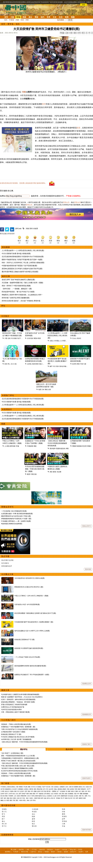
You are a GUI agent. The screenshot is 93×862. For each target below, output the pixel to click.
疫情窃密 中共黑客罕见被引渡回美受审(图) (28, 648)
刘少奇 (70, 798)
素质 (28, 474)
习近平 (23, 338)
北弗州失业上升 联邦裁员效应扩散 (12, 707)
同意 (83, 5)
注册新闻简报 (7, 835)
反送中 (22, 791)
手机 (14, 800)
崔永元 (7, 791)
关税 (68, 789)
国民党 (31, 789)
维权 (35, 446)
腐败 (35, 791)
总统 (9, 338)
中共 (54, 366)
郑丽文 (89, 446)
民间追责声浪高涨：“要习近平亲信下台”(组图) (18, 292)
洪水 (90, 787)
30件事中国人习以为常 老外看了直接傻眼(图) (16, 739)
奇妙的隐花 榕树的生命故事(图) (11, 523)
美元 (89, 791)
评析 (27, 20)
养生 (34, 800)
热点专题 (5, 556)
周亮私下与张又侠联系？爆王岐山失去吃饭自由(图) (18, 761)
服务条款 (42, 849)
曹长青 (34, 826)
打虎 (41, 791)
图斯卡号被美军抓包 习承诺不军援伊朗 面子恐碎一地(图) (22, 259)
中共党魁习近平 (16, 338)
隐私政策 (50, 849)
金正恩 (51, 789)
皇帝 (77, 798)
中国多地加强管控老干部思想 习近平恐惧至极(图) (19, 265)
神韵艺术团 (24, 852)
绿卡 (20, 798)
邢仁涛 (4, 824)
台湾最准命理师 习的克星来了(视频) (13, 732)
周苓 (3, 816)
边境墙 (72, 789)
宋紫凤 (4, 809)
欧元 (14, 793)
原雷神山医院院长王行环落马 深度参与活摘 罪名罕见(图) (22, 269)
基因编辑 (85, 793)
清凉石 (79, 338)
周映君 (74, 446)
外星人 (24, 800)
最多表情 (69, 749)
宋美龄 (58, 798)
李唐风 (64, 816)
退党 (35, 789)
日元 (17, 793)
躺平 (51, 366)
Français (64, 849)
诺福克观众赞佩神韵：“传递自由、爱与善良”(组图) (18, 702)
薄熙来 (35, 338)
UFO (44, 789)
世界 (48, 17)
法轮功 (19, 796)
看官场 (10, 24)
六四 (52, 787)
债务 (83, 791)
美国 (24, 17)
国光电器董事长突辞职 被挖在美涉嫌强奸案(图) (30, 666)
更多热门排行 (86, 744)
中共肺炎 (3, 787)
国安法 (81, 787)
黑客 (78, 364)
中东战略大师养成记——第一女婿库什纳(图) (16, 521)
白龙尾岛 (49, 796)
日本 (43, 389)
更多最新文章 (86, 714)
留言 (75, 33)
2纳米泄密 (35, 364)
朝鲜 (69, 791)
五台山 (74, 338)
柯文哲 (84, 446)
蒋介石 (53, 798)
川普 (5, 338)
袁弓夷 (3, 789)
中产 (37, 793)
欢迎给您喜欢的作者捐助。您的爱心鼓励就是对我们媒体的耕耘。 (23, 183)
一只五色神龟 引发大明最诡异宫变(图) (14, 511)
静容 (33, 821)
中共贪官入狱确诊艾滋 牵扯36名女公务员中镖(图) (17, 737)
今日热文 (5, 316)
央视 (80, 796)
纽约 (42, 17)
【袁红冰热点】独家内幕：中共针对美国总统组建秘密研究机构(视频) (24, 742)
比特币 (3, 793)
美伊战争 (53, 448)
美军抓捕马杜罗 (6, 566)
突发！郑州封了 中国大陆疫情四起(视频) (16, 286)
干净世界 (15, 852)
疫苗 (78, 128)
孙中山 (49, 798)
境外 (57, 366)
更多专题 (88, 569)
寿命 (28, 800)
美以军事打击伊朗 (7, 560)
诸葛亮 (81, 798)
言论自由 (70, 796)
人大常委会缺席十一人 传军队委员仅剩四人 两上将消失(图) (23, 250)
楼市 (27, 793)
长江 (84, 787)
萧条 (54, 472)
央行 (79, 791)
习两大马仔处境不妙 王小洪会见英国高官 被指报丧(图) (19, 729)
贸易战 (39, 787)
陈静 (33, 816)
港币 (20, 793)
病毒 (29, 787)
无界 (86, 852)
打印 (79, 33)
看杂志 (40, 852)
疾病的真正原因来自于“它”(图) (24, 639)
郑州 (44, 104)
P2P (78, 793)
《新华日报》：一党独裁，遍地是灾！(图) (17, 289)
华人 (83, 796)
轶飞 (3, 814)
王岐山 (55, 789)
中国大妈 (33, 474)
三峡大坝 (71, 787)
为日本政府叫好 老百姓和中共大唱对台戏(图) (29, 578)
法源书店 (33, 852)
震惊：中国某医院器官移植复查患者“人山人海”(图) (18, 756)
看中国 (16, 9)
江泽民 (3, 791)
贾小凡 (4, 811)
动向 (5, 20)
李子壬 (4, 826)
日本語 (80, 849)
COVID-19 (34, 787)
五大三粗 (14, 364)
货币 (6, 793)
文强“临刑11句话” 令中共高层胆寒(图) (27, 604)
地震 (39, 389)
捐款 (28, 849)
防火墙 (3, 796)
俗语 (5, 364)
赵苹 (63, 819)
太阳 (49, 389)
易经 (84, 798)
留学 (2, 798)
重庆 (39, 338)
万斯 (75, 789)
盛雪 (33, 819)
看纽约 (53, 852)
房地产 (24, 793)
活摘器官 (62, 787)
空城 (17, 446)
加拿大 (73, 791)
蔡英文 (48, 793)
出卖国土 (56, 787)
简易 (63, 809)
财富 (34, 793)
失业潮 (59, 472)
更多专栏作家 (86, 829)
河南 (24, 92)
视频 (73, 17)
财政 (31, 793)
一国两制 (53, 791)
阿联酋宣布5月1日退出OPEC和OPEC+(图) (28, 587)
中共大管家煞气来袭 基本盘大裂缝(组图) (16, 253)
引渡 (84, 364)
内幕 (17, 20)
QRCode (18, 228)
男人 (9, 364)
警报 (46, 389)
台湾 (44, 793)
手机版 (62, 33)
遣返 (8, 798)
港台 (30, 17)
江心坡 (54, 796)
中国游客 (30, 446)
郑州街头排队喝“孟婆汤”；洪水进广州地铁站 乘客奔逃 (21, 301)
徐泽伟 (74, 364)
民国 (38, 798)
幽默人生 (3, 800)
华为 (32, 791)
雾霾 (81, 793)
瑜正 (33, 824)
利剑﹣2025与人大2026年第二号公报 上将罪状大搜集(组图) (23, 262)
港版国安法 (8, 789)
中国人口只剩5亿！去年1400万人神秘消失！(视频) (31, 596)
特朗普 (21, 787)
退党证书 (73, 852)
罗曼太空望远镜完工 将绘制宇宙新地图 (14, 704)
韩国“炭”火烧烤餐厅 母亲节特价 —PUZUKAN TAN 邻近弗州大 (22, 697)
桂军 (42, 798)
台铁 (66, 787)
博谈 (36, 17)
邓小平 (62, 798)
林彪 (66, 798)
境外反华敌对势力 (65, 366)
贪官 (26, 791)
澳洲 (35, 798)
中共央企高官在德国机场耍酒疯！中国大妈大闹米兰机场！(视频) (34, 469)
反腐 (38, 791)
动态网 (80, 852)
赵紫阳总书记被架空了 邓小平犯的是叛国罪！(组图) (31, 674)
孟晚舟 (64, 789)
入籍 (17, 798)
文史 (54, 17)
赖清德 (79, 446)
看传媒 (59, 852)
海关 (5, 798)
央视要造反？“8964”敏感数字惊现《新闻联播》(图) (18, 727)
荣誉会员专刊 (7, 507)
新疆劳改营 (64, 796)
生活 (60, 17)
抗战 (45, 798)
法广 (58, 791)
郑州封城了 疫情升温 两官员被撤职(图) (16, 298)
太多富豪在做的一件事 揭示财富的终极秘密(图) (17, 513)
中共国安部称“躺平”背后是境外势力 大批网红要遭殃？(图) (57, 361)
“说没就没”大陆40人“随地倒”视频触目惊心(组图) (17, 768)
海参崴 (41, 793)
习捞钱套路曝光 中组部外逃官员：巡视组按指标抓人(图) (20, 758)
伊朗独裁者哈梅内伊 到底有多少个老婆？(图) (16, 518)
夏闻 (63, 814)
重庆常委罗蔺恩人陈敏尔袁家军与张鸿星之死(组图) (20, 272)
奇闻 (66, 17)
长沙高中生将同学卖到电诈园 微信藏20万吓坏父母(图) (19, 771)
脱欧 (76, 791)
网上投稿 (13, 849)
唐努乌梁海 (38, 796)
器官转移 (12, 446)
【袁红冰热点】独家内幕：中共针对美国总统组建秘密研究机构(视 (57, 443)
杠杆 (86, 791)
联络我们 (21, 849)
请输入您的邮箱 (33, 839)
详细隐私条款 (30, 5)
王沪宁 (89, 789)
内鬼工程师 (41, 364)
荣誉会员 (66, 202)
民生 (24, 798)
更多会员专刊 (86, 526)
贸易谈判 (83, 789)
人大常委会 (63, 341)
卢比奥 (25, 787)
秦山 (3, 821)
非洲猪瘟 (70, 793)
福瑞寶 (66, 852)
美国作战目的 (60, 448)
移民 (86, 796)
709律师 (10, 796)
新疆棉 (76, 787)
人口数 (6, 446)
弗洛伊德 (39, 789)
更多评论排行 (86, 778)
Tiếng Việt (72, 849)
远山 (33, 814)
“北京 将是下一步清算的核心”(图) (12, 753)
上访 (15, 796)
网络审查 (23, 796)
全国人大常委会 (55, 341)
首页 (6, 17)
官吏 (22, 20)
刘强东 (56, 793)
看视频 (46, 852)
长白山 (44, 796)
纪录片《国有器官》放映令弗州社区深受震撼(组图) (18, 699)
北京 (52, 793)
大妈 (60, 793)
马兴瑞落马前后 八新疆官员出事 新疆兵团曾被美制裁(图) (20, 694)
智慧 (7, 800)
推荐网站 (8, 852)
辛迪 (63, 826)
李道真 (34, 811)
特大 (83, 33)
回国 (14, 798)
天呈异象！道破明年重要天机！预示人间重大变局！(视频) (22, 283)
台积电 (29, 364)
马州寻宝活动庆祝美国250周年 (11, 709)
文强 (28, 338)
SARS (58, 796)
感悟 (10, 800)
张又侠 (48, 787)
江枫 (63, 824)
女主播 (76, 796)
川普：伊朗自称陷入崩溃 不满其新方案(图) (15, 712)
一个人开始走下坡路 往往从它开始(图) (27, 657)
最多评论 (23, 749)
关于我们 (34, 849)
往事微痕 (20, 789)
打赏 (71, 33)
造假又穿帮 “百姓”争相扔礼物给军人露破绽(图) (18, 279)
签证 (11, 798)
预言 (17, 800)
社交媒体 (62, 791)
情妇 (29, 791)
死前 (31, 338)
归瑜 (63, 811)
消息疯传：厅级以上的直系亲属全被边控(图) (16, 724)
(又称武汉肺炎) (10, 787)
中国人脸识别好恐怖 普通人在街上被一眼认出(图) (17, 766)
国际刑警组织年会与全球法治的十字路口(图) (16, 516)
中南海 (11, 20)
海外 (27, 798)
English (57, 849)
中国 (81, 364)
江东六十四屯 (31, 796)
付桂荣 (35, 228)
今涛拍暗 (35, 809)
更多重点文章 (86, 683)
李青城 (64, 821)
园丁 (3, 819)
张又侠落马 (5, 563)
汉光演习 (14, 789)
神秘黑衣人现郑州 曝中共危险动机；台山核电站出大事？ (22, 295)
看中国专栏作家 (8, 805)
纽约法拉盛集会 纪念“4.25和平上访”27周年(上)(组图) (32, 631)
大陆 (12, 17)
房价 (51, 472)
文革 (31, 800)
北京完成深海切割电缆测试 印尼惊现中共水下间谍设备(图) (23, 256)
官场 (18, 17)
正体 (67, 33)
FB (66, 791)
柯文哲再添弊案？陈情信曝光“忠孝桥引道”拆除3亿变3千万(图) (35, 613)
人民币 (10, 793)
